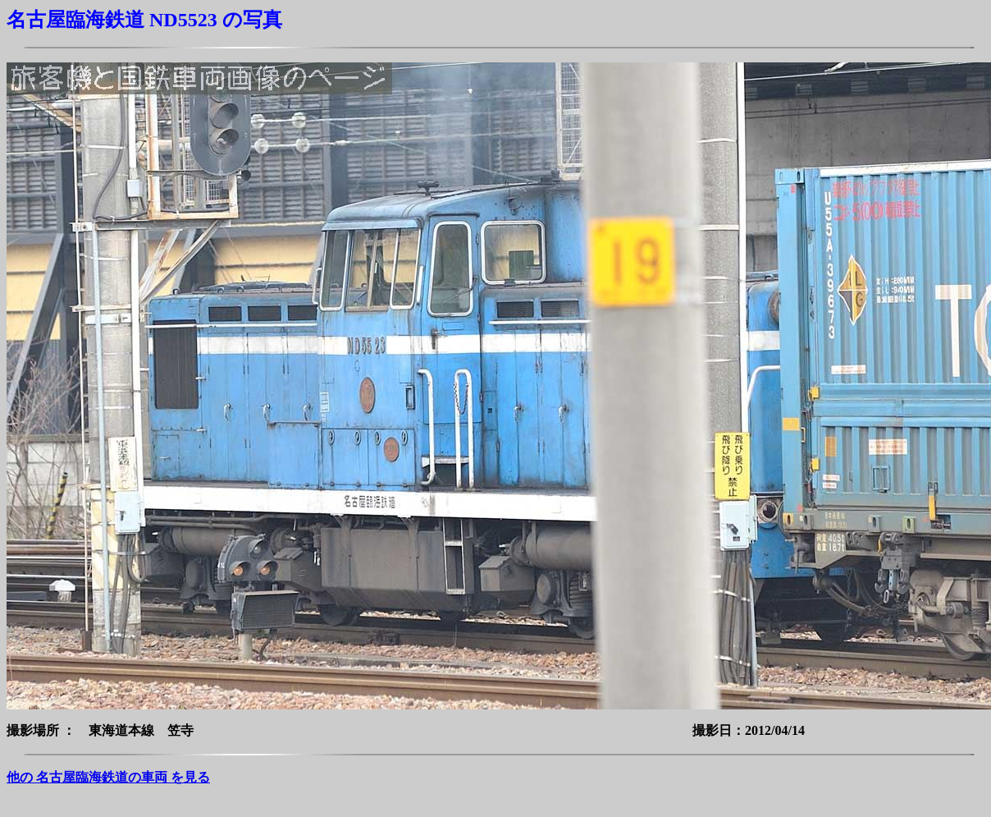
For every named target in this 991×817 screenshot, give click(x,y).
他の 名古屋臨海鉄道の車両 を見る (108, 777)
